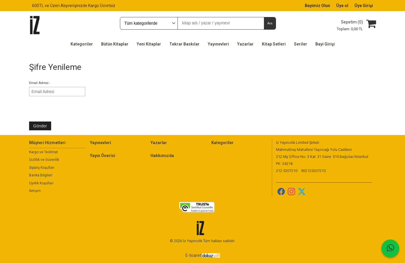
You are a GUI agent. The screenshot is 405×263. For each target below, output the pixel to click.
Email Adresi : (39, 83)
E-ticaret (193, 255)
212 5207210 (286, 170)
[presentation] (73, 108)
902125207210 (313, 170)
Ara (269, 23)
